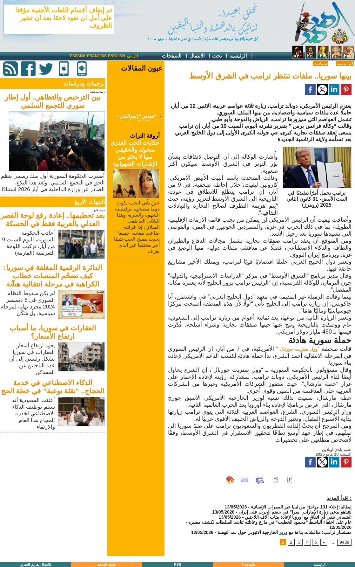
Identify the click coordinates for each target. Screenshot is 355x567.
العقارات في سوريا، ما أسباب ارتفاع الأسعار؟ (53, 332)
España (77, 56)
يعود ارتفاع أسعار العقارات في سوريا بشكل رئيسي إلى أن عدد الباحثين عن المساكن (32, 358)
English (116, 56)
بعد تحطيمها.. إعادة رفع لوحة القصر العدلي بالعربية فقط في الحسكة (53, 219)
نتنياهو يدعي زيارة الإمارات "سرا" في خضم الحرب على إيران (295, 512)
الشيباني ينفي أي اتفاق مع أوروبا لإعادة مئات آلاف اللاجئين (298, 517)
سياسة (320, 63)
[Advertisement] (53, 478)
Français (97, 56)
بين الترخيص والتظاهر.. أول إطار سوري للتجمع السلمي (53, 101)
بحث (220, 56)
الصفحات (175, 56)
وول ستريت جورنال (299, 349)
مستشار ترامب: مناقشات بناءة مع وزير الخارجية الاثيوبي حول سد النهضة (285, 532)
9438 (344, 542)
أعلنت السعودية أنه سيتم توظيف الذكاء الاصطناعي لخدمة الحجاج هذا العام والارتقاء (33, 413)
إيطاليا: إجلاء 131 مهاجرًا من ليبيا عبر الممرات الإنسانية (301, 506)
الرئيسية (241, 56)
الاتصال (200, 56)
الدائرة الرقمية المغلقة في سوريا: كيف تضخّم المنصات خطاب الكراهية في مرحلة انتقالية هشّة (52, 276)
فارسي (132, 56)
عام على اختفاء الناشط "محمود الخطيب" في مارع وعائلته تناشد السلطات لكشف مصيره (270, 522)
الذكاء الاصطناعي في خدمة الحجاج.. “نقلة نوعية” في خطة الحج (52, 387)
